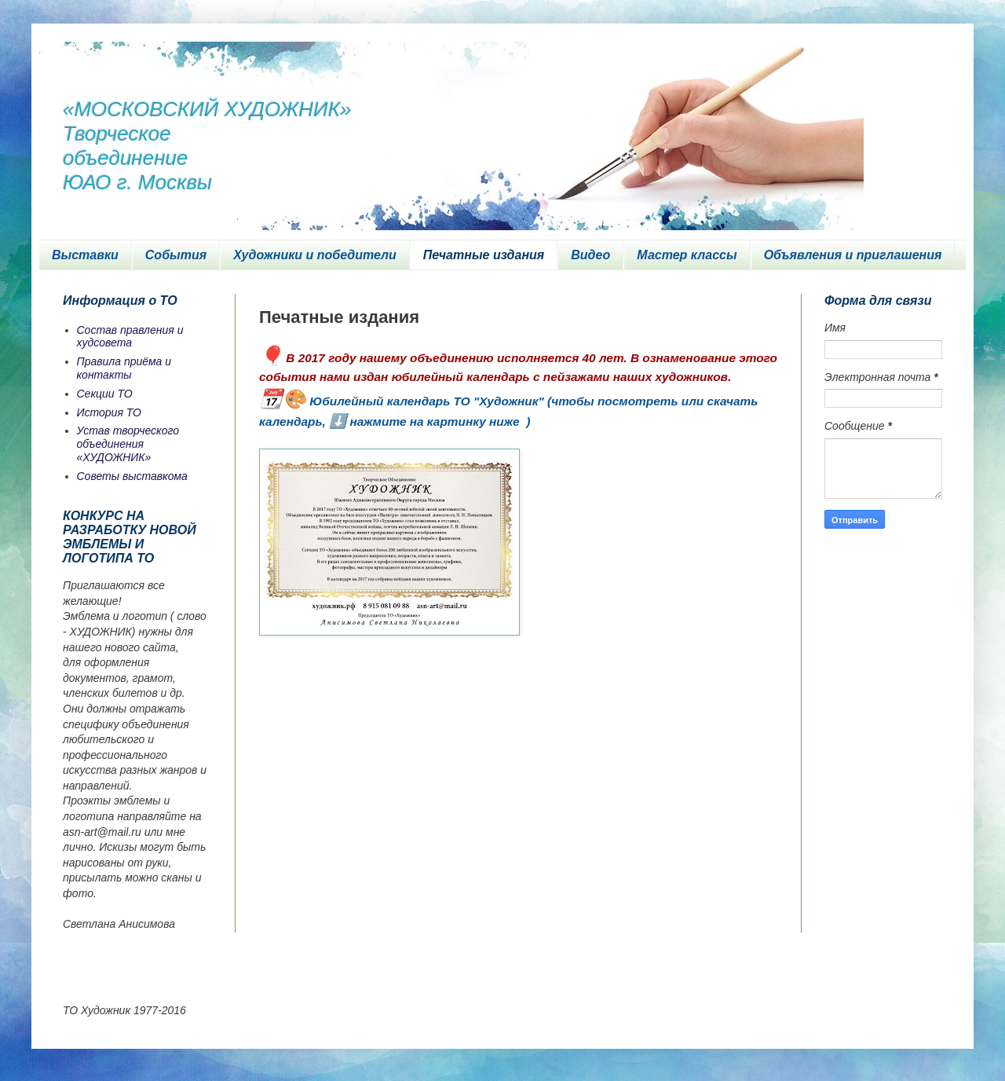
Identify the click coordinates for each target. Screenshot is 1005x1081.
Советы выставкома (132, 476)
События (175, 255)
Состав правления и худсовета (130, 337)
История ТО (109, 412)
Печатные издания (484, 255)
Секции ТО (105, 393)
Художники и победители (315, 255)
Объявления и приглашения (853, 255)
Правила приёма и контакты (124, 368)
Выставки (85, 255)
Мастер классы (686, 255)
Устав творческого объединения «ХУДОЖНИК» (128, 444)
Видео (590, 255)
